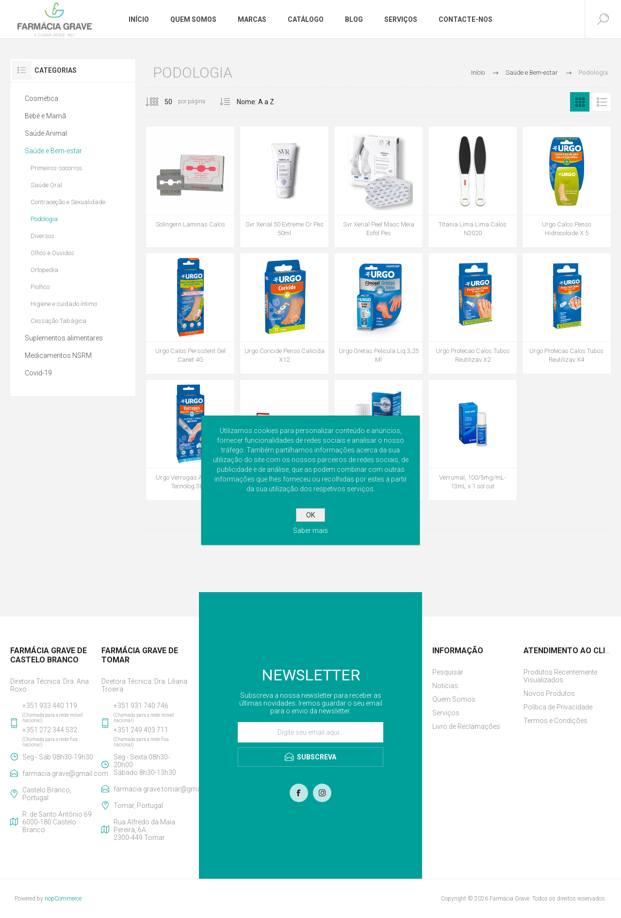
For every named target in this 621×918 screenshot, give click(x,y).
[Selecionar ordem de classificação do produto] (267, 102)
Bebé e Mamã (45, 116)
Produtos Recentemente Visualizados (560, 676)
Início (478, 72)
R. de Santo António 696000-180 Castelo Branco (57, 822)
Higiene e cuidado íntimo (64, 303)
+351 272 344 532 (49, 730)
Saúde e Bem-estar (53, 151)
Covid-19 (38, 373)
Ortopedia (44, 270)
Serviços (445, 713)
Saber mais (310, 530)
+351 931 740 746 (141, 705)
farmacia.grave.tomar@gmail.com (151, 789)
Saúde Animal (46, 133)
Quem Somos (453, 699)
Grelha (579, 102)
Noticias (445, 686)
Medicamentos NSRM (58, 355)
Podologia (44, 219)
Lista (601, 102)
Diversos (42, 236)
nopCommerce (63, 898)
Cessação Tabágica (58, 320)
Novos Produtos (549, 693)
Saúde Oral (46, 185)
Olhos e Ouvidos (52, 253)
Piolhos (40, 286)
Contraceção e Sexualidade (68, 202)
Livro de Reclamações (466, 726)
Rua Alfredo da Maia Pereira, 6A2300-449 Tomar (144, 829)
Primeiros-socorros (56, 168)
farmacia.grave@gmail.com (60, 773)
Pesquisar (447, 672)
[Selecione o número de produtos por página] (161, 102)
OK (310, 515)
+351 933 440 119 (49, 705)
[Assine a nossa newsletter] (310, 732)
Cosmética (41, 98)
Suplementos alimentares (64, 338)
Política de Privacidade (557, 707)
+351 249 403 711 (141, 730)
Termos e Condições (555, 721)
